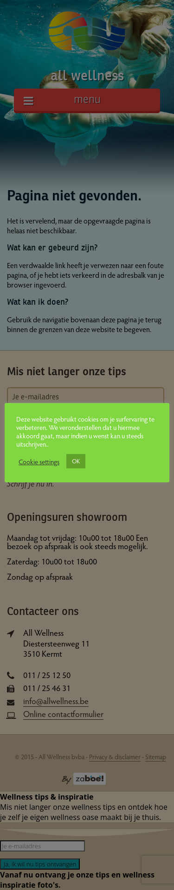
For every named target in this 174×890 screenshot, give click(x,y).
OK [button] (76, 461)
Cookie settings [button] (39, 461)
